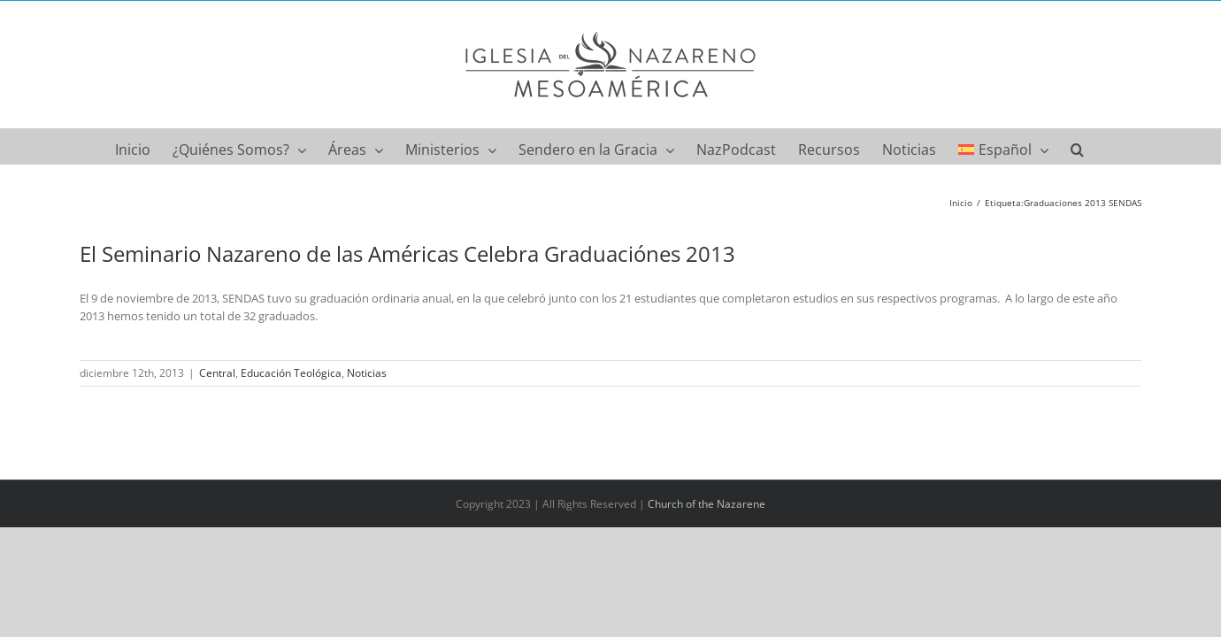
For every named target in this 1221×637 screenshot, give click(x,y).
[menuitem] (1030, 146)
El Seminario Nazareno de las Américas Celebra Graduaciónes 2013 (407, 253)
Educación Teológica (291, 372)
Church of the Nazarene (706, 503)
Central (217, 372)
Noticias (367, 372)
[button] (1108, 146)
